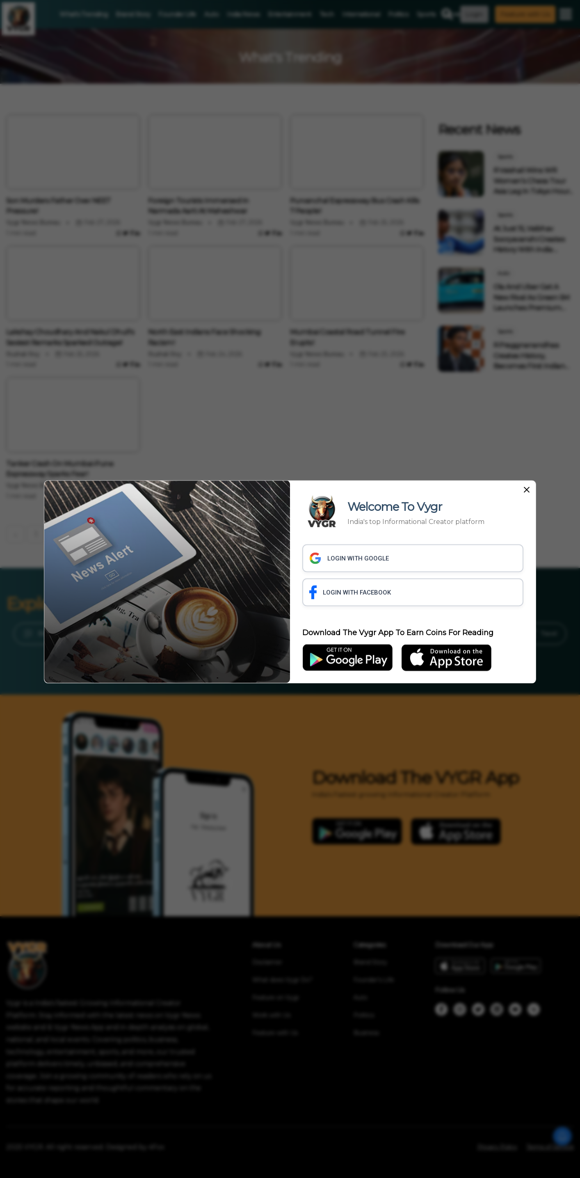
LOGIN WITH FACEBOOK (350, 592)
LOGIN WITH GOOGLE (349, 558)
